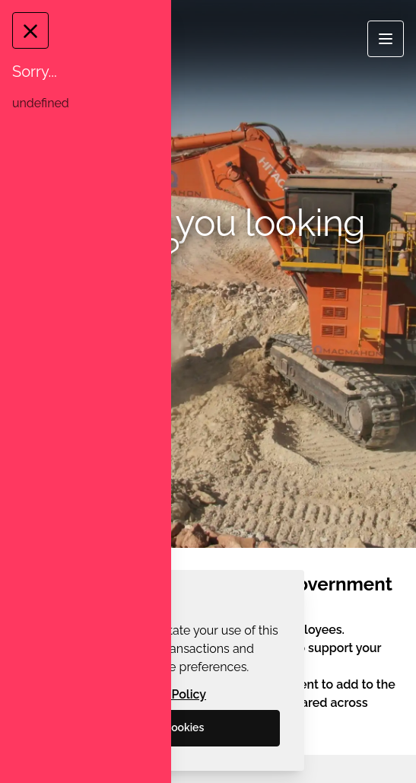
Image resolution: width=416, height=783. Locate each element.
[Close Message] (29, 30)
